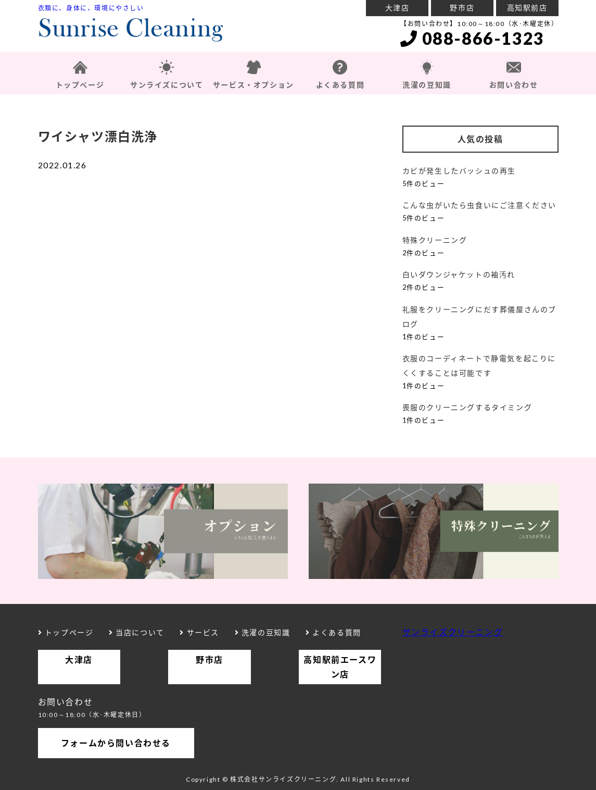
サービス (199, 632)
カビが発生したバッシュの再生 (459, 170)
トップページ (80, 84)
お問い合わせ (513, 84)
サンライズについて (166, 84)
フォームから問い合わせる (116, 743)
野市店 (462, 7)
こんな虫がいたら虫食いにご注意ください (479, 205)
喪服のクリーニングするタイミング (467, 407)
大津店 (397, 7)
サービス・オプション (253, 84)
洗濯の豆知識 (426, 84)
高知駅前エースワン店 (339, 667)
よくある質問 (340, 84)
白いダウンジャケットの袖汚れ (458, 274)
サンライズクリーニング (452, 632)
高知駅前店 (527, 7)
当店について (136, 632)
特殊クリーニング (434, 240)
